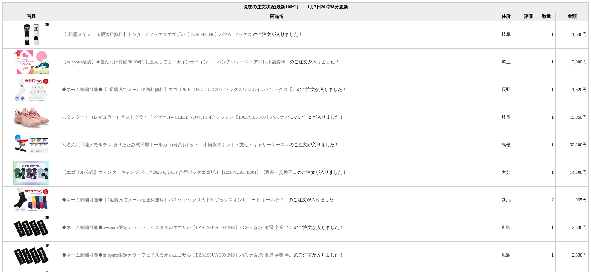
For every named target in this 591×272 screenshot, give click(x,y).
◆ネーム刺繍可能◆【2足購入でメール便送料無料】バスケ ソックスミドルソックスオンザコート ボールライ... (174, 199)
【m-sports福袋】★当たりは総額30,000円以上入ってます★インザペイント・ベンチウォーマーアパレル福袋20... (175, 61)
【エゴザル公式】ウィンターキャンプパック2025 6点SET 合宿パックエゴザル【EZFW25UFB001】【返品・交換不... (179, 172)
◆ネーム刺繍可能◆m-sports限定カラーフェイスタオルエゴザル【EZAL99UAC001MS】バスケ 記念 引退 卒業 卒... (177, 227)
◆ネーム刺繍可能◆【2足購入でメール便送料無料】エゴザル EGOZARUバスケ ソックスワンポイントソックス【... (178, 89)
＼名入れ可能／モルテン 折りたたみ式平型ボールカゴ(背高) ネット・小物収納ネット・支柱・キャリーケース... (175, 144)
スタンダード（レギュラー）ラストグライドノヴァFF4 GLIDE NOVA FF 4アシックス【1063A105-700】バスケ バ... (177, 116)
